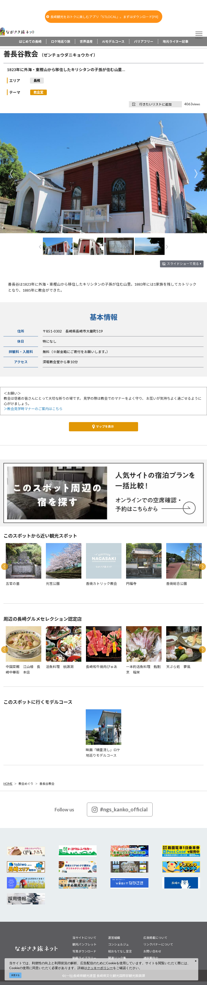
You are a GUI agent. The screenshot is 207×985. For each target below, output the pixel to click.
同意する (15, 975)
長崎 (37, 80)
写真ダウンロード (84, 951)
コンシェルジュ (118, 944)
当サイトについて (84, 938)
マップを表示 (103, 426)
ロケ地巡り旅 (60, 41)
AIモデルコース (113, 41)
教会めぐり (25, 784)
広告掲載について (155, 938)
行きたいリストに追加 (152, 104)
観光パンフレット (84, 944)
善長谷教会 (46, 784)
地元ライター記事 (175, 41)
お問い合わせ (152, 951)
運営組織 (114, 938)
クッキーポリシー (100, 968)
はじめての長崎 (30, 41)
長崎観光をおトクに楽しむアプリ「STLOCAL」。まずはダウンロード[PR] (102, 17)
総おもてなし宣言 (120, 951)
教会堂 (38, 92)
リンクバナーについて (158, 944)
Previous (11, 174)
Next (196, 174)
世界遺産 (86, 41)
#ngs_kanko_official (120, 809)
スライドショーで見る (184, 264)
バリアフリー (143, 41)
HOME (7, 784)
